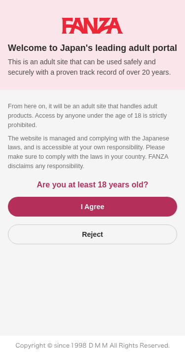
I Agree (93, 207)
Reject (92, 234)
